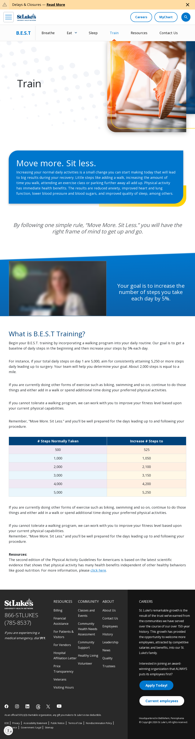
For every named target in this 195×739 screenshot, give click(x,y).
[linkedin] (27, 706)
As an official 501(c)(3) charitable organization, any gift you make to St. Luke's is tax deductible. (53, 715)
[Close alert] (187, 5)
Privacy (16, 723)
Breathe (48, 33)
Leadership (110, 642)
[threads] (38, 706)
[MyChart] (166, 17)
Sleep (93, 33)
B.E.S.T (23, 33)
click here (98, 570)
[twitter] (48, 706)
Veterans (59, 679)
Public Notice (57, 723)
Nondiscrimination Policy (99, 723)
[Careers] (141, 17)
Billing (57, 610)
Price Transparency (63, 669)
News (106, 650)
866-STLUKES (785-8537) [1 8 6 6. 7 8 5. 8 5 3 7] (21, 619)
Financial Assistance (60, 621)
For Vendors (62, 645)
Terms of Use (75, 723)
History (107, 634)
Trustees (108, 666)
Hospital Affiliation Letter (65, 655)
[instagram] (17, 706)
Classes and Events (86, 613)
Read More (55, 4)
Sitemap (49, 727)
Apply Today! (156, 685)
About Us (109, 610)
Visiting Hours (63, 687)
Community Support (86, 645)
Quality (107, 658)
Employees (110, 626)
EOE (7, 723)
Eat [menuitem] (69, 33)
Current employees (161, 701)
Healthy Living (88, 655)
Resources (139, 33)
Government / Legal (31, 727)
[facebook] (7, 706)
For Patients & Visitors (63, 634)
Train (114, 33)
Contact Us (169, 33)
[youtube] (59, 706)
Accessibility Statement (35, 723)
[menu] (8, 17)
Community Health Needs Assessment (87, 629)
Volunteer (85, 663)
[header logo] (26, 17)
